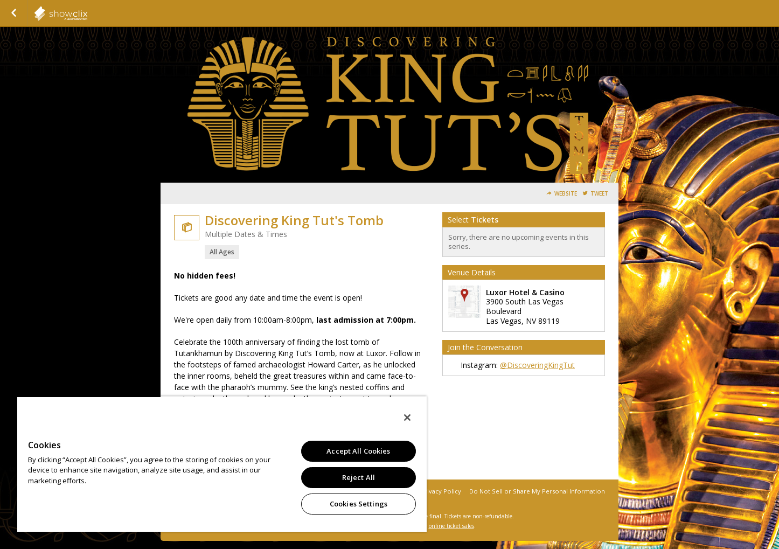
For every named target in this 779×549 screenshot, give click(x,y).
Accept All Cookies (358, 451)
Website (565, 193)
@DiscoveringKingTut (537, 365)
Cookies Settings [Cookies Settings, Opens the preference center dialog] (358, 504)
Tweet (599, 193)
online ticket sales (451, 526)
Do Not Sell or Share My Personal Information (537, 491)
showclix (87, 13)
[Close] (407, 417)
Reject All (358, 477)
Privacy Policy (441, 491)
